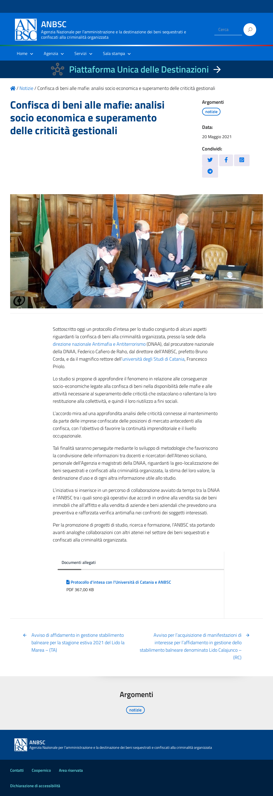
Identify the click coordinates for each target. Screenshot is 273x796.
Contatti (17, 770)
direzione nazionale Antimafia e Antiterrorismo (99, 344)
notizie (211, 111)
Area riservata (71, 770)
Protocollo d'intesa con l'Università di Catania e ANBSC (118, 582)
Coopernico (41, 770)
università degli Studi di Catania (153, 359)
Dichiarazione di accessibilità (35, 786)
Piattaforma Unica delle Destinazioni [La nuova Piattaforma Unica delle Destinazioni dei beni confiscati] (139, 69)
